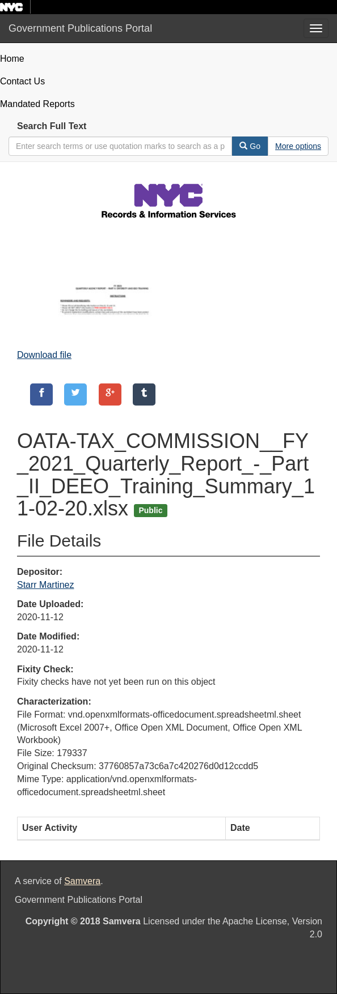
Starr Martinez (45, 585)
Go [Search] (249, 146)
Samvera (82, 881)
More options (298, 146)
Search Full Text (51, 126)
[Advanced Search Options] (298, 146)
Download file (44, 355)
